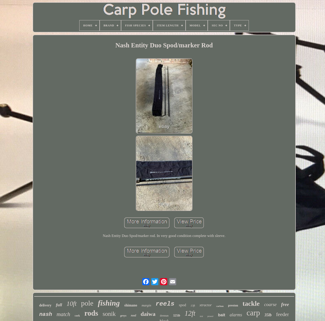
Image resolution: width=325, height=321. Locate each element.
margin (146, 305)
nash (45, 314)
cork (77, 315)
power (211, 316)
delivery (45, 305)
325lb (176, 315)
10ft (72, 303)
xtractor (205, 305)
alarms (236, 314)
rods (91, 313)
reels (165, 303)
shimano (130, 305)
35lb (268, 315)
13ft (193, 305)
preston (233, 305)
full (59, 304)
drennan (164, 315)
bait (221, 315)
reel (133, 315)
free (285, 304)
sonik (109, 313)
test (201, 316)
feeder (282, 314)
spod (182, 305)
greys (123, 315)
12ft (190, 313)
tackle (251, 303)
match (63, 314)
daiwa (147, 314)
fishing (109, 303)
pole (87, 303)
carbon (220, 306)
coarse (270, 304)
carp (253, 312)
